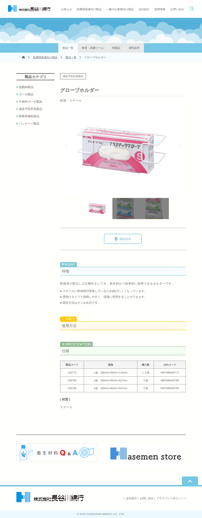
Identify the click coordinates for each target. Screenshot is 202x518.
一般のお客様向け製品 (120, 9)
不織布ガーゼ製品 (31, 101)
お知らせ (66, 9)
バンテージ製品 (30, 123)
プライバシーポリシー (170, 498)
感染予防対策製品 (31, 109)
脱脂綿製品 (27, 87)
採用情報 (159, 9)
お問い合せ (177, 9)
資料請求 (134, 47)
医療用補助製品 (30, 116)
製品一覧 (67, 47)
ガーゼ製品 (27, 94)
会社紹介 (144, 9)
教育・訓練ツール (93, 47)
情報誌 (116, 47)
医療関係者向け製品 (89, 9)
